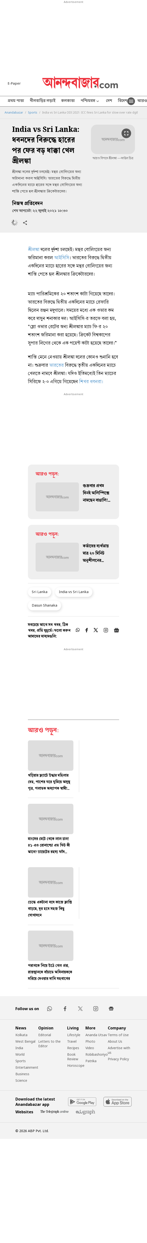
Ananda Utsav (96, 1035)
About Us (115, 1041)
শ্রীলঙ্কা (34, 250)
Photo (90, 1041)
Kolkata (21, 1035)
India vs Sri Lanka (74, 591)
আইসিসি (61, 258)
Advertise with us (119, 1050)
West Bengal (25, 1041)
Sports (32, 112)
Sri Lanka (39, 591)
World (20, 1054)
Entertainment (26, 1067)
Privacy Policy (118, 1059)
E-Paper (14, 83)
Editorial (44, 1035)
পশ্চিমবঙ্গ (90, 101)
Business (22, 1074)
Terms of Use (118, 1035)
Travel (72, 1041)
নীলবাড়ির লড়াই (42, 101)
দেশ (109, 101)
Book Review (72, 1056)
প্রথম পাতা (16, 101)
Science (21, 1080)
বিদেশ (122, 101)
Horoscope (75, 1065)
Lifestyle (73, 1035)
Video (89, 1048)
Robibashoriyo (96, 1054)
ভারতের (57, 366)
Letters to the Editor (49, 1043)
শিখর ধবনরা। (91, 382)
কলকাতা (68, 101)
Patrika (90, 1061)
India (19, 1048)
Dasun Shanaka (44, 605)
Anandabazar (14, 112)
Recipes (73, 1048)
